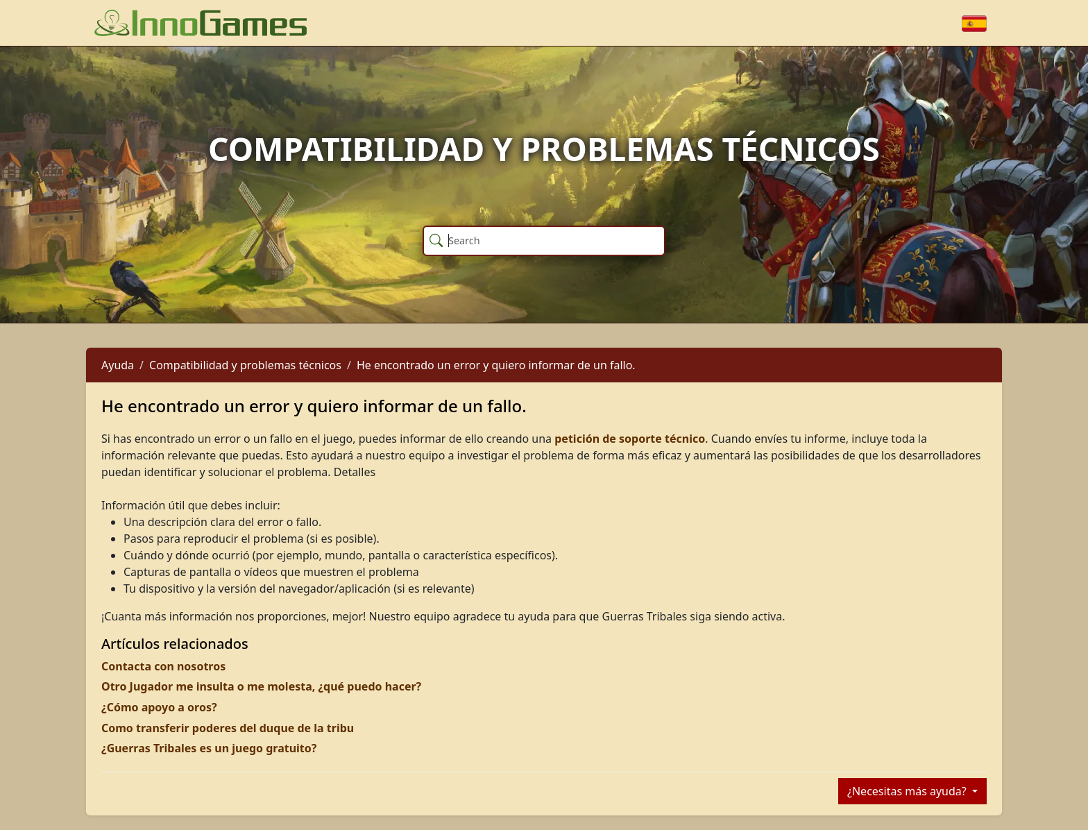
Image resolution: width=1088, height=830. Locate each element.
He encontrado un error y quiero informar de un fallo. (496, 365)
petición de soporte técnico (629, 438)
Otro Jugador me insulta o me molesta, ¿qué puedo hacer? (261, 686)
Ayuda (117, 365)
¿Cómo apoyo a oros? (159, 707)
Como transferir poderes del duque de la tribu (227, 728)
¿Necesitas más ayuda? (908, 791)
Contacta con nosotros (163, 666)
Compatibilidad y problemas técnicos (245, 365)
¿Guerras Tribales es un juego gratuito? (208, 748)
